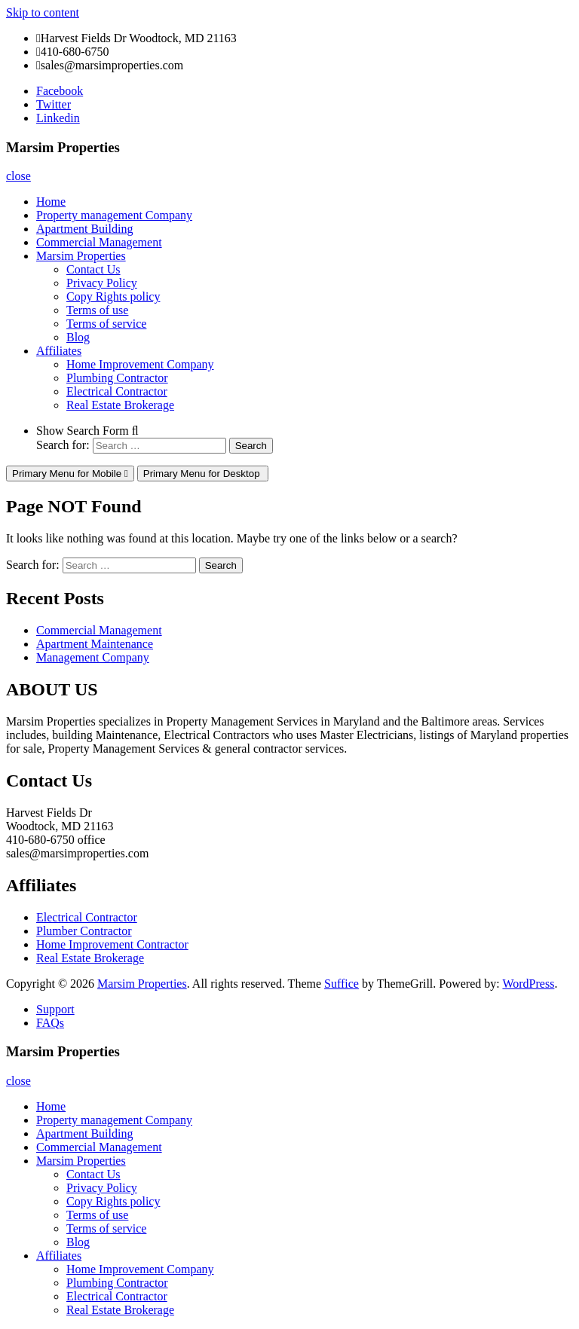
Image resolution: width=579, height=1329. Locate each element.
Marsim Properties (81, 255)
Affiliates (58, 350)
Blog (78, 337)
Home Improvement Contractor (112, 944)
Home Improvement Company (140, 364)
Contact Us (93, 269)
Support (55, 1009)
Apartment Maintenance (94, 643)
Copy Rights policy (113, 296)
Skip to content (42, 12)
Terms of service (106, 323)
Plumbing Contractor (117, 377)
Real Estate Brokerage (120, 405)
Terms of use (97, 310)
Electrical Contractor (116, 391)
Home (51, 201)
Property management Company (114, 215)
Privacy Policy (101, 282)
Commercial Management (99, 242)
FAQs (50, 1022)
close (18, 176)
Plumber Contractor (84, 930)
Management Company (92, 657)
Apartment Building (84, 228)
